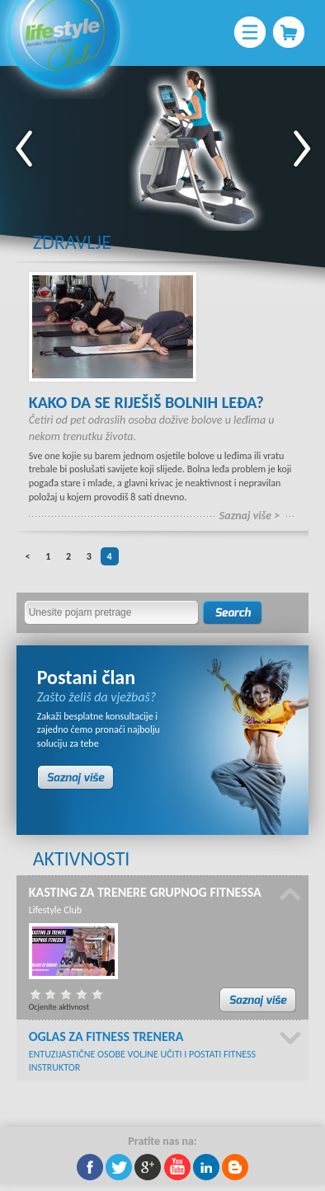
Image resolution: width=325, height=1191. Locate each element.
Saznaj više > (249, 516)
